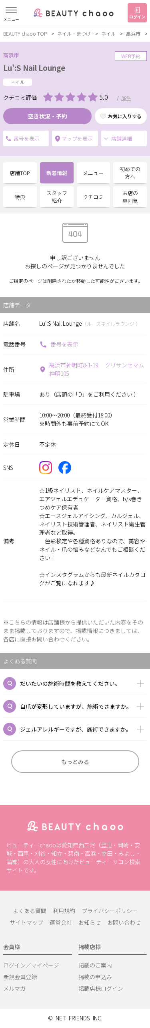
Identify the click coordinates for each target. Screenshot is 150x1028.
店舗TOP (20, 173)
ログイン (137, 13)
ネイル (108, 33)
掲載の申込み (95, 977)
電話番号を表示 (8, 138)
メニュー (93, 173)
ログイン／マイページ (31, 965)
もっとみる (75, 762)
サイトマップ (26, 922)
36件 (126, 98)
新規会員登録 (20, 977)
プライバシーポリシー (110, 911)
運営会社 (61, 922)
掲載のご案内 (95, 965)
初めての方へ (130, 173)
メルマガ (14, 988)
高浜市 (133, 33)
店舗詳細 (117, 138)
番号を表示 (58, 344)
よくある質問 (29, 911)
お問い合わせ (124, 922)
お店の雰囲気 (130, 197)
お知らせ (89, 922)
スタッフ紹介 (56, 197)
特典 (20, 197)
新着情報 (56, 173)
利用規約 (64, 911)
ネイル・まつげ (74, 33)
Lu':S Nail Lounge (34, 67)
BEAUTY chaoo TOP (25, 33)
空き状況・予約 (47, 116)
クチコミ (93, 197)
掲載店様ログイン (100, 988)
